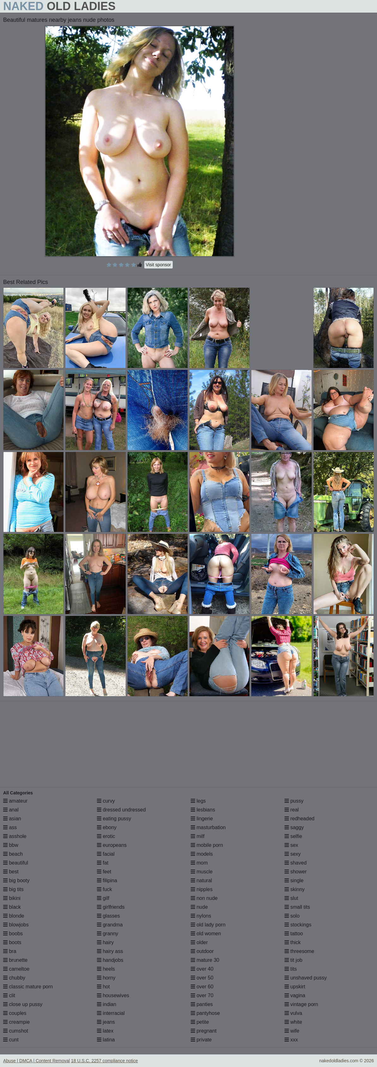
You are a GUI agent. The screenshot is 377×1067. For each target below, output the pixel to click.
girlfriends (111, 907)
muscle (201, 871)
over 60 (202, 986)
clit (9, 995)
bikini (12, 898)
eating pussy (114, 818)
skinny (294, 889)
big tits (13, 889)
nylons (201, 916)
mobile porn (207, 845)
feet (104, 871)
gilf (103, 898)
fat (102, 862)
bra (9, 951)
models (202, 854)
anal (11, 809)
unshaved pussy (305, 977)
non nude (204, 898)
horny (106, 977)
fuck (104, 889)
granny (107, 933)
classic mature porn (28, 986)
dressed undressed (121, 809)
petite (200, 1022)
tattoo (293, 933)
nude (199, 907)
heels (106, 969)
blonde (13, 916)
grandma (110, 924)
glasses (108, 916)
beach (13, 854)
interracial (111, 1013)
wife (291, 1031)
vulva (293, 1013)
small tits (297, 907)
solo (292, 916)
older (199, 942)
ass (10, 827)
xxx (291, 1039)
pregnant (204, 1031)
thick (292, 942)
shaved (295, 862)
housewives (113, 995)
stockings (297, 924)
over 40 (202, 969)
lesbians (203, 809)
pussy (293, 801)
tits (290, 969)
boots (12, 942)
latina (106, 1039)
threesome (299, 951)
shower (295, 871)
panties (202, 1004)
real (291, 809)
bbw (10, 845)
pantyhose (205, 1013)
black (12, 907)
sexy (292, 854)
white (293, 1022)
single (293, 880)
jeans (106, 1022)
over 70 (202, 995)
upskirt (294, 986)
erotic (106, 836)
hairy (105, 942)
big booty (16, 880)
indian (106, 1004)
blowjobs (16, 924)
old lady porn (208, 924)
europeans (112, 845)
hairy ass (110, 951)
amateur (15, 801)
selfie (293, 836)
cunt (11, 1039)
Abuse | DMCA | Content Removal (36, 1060)
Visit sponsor (158, 264)
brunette (15, 960)
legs (198, 801)
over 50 (202, 977)
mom (199, 862)
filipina (107, 880)
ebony (107, 827)
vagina (294, 995)
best (11, 871)
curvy (106, 801)
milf (197, 836)
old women (206, 933)
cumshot (15, 1031)
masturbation (208, 827)
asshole (15, 836)
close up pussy (22, 1004)
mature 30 (205, 960)
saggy (294, 827)
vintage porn (301, 1004)
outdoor (202, 951)
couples (15, 1013)
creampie (16, 1022)
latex (105, 1031)
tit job (293, 960)
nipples (201, 889)
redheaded (299, 818)
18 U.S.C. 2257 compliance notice (104, 1060)
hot (103, 986)
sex (291, 845)
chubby (14, 977)
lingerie (202, 818)
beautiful (15, 862)
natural (201, 880)
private (201, 1039)
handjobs (110, 960)
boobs (13, 933)
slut (291, 898)
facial (106, 854)
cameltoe (16, 969)
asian (12, 818)
